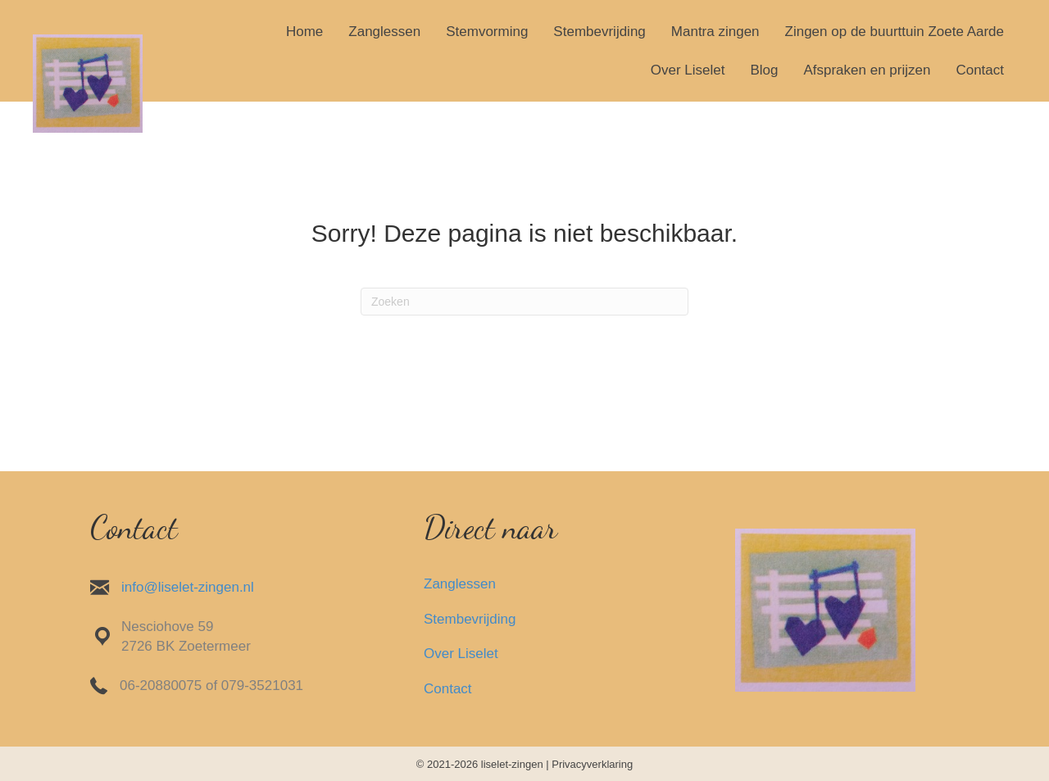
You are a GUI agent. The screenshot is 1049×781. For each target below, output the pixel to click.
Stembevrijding (599, 31)
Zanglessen (384, 31)
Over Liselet (688, 70)
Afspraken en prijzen (866, 70)
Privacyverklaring (592, 764)
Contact (980, 70)
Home (304, 31)
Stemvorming (487, 31)
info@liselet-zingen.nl (187, 587)
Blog (764, 70)
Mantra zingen (715, 31)
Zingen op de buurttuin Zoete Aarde (894, 31)
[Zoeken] (524, 302)
